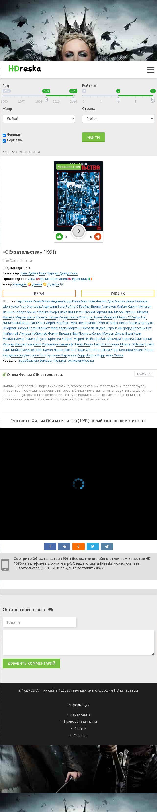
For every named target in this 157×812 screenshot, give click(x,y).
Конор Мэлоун (103, 333)
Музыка (88, 360)
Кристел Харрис (60, 338)
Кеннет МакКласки (53, 328)
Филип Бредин (59, 333)
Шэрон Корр (95, 355)
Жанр (7, 108)
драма (37, 284)
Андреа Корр (61, 301)
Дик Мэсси (115, 312)
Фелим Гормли (95, 312)
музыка (53, 284)
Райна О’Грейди (78, 306)
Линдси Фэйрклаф (33, 333)
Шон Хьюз (11, 306)
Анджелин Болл (53, 306)
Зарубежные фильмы (35, 360)
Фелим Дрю (105, 301)
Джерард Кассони (132, 328)
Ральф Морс (20, 322)
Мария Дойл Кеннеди (131, 301)
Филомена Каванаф (57, 344)
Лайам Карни (127, 306)
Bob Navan (44, 350)
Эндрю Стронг (106, 328)
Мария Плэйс (84, 338)
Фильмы (14, 134)
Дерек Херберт (58, 322)
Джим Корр (109, 350)
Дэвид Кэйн (68, 273)
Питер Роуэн (83, 344)
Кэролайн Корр (73, 355)
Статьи (80, 728)
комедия (20, 284)
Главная (80, 735)
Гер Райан (25, 301)
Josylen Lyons (29, 355)
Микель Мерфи (14, 317)
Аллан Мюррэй (104, 317)
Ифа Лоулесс (81, 333)
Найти (93, 137)
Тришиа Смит (132, 338)
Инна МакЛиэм (83, 301)
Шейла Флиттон (80, 317)
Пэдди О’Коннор (88, 350)
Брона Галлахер (103, 306)
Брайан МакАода (107, 338)
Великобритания (53, 279)
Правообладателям (80, 721)
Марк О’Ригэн (98, 322)
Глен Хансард (30, 306)
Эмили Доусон (36, 338)
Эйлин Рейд (57, 317)
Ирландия (80, 279)
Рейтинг (89, 85)
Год (6, 85)
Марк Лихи (118, 322)
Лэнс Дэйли (29, 273)
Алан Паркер (49, 273)
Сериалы (14, 140)
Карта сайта (80, 714)
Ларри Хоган (28, 328)
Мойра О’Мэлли (132, 344)
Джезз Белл (124, 333)
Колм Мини (41, 301)
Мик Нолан (79, 322)
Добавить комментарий (31, 663)
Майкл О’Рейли (128, 317)
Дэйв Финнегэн (72, 312)
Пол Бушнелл (50, 355)
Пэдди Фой (136, 322)
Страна (88, 108)
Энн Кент (38, 322)
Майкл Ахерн (49, 312)
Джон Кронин (37, 317)
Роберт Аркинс (26, 312)
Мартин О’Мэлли (81, 328)
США (31, 279)
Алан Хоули (114, 355)
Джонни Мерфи (136, 312)
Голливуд (74, 360)
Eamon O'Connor (106, 344)
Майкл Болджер (23, 350)
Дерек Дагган (64, 350)
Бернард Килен (131, 350)
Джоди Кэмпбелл (28, 344)
